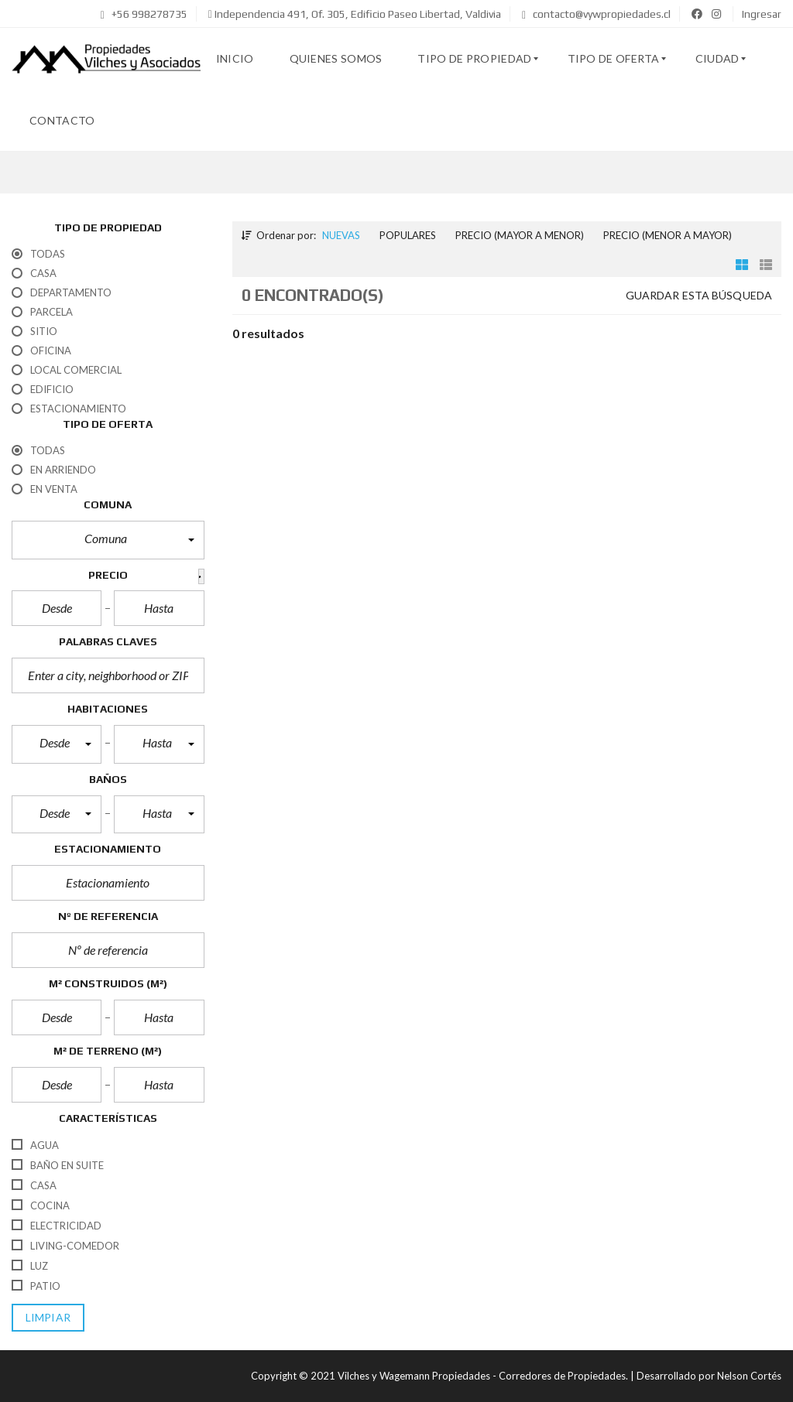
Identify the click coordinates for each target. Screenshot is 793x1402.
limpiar (48, 1317)
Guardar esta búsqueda (699, 295)
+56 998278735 (144, 14)
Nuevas (341, 235)
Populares (407, 235)
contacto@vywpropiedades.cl (596, 14)
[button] (108, 540)
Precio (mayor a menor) (519, 235)
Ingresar (761, 14)
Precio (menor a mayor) (667, 235)
